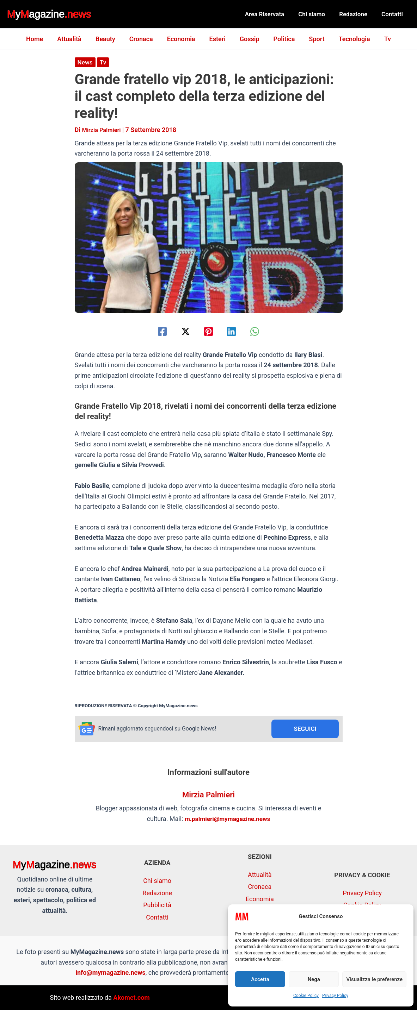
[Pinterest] (208, 331)
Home (41, 39)
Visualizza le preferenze (374, 979)
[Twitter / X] (182, 331)
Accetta (260, 979)
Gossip (248, 39)
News (85, 62)
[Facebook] (155, 331)
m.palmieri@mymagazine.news (227, 819)
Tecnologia (348, 39)
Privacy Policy (335, 995)
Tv (380, 39)
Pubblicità (157, 905)
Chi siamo (316, 14)
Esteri (217, 39)
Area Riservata (272, 14)
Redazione (356, 14)
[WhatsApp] (261, 331)
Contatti (393, 14)
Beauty (109, 39)
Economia (182, 39)
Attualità (75, 39)
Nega (314, 979)
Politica (281, 39)
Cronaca (144, 39)
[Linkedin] (234, 331)
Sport (312, 39)
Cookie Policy (306, 995)
